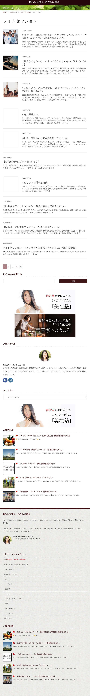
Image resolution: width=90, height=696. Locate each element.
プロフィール (8, 569)
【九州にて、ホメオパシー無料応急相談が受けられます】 (38, 464)
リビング (8, 584)
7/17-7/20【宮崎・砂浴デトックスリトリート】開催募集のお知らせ (41, 450)
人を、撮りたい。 (31, 114)
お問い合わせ (8, 618)
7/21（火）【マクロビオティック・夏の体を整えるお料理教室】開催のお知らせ (45, 436)
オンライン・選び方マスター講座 (16, 564)
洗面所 (7, 589)
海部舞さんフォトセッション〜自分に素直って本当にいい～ (34, 206)
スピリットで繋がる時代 (34, 182)
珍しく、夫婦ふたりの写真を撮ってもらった (45, 138)
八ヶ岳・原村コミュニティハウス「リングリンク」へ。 (37, 478)
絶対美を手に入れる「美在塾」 (15, 559)
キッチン (8, 579)
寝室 (7, 604)
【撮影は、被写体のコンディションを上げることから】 (32, 227)
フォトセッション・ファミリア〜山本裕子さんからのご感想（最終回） (40, 247)
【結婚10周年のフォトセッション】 (22, 161)
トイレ (7, 594)
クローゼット (10, 609)
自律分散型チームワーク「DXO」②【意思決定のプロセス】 (40, 492)
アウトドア (9, 613)
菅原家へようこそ (10, 574)
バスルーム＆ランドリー (14, 599)
